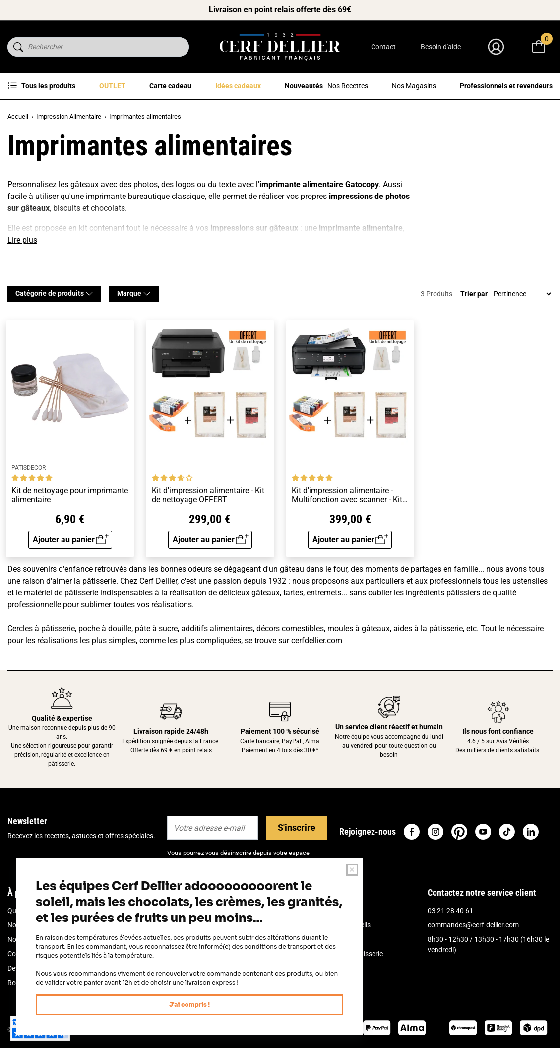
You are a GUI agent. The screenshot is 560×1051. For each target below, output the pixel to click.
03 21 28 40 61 (450, 911)
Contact (383, 47)
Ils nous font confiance (498, 731)
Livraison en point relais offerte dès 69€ (280, 9)
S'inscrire (296, 827)
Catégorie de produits (54, 293)
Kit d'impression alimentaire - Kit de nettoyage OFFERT (208, 495)
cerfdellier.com (316, 640)
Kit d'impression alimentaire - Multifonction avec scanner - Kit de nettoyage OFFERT (347, 495)
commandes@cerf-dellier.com (473, 925)
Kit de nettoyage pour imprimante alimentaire (69, 495)
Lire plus (22, 240)
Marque (134, 293)
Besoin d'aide (441, 47)
